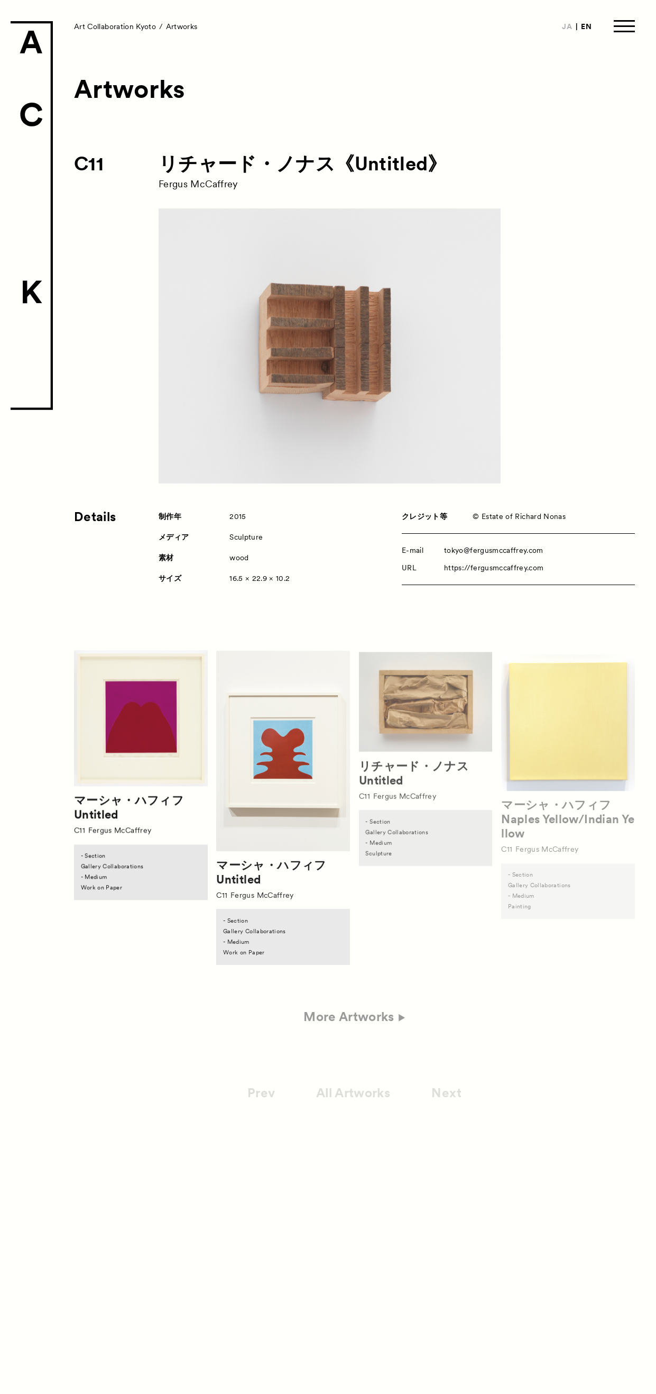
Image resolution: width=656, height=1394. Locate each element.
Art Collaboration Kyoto (115, 26)
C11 (89, 164)
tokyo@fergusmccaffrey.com (493, 550)
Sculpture (246, 537)
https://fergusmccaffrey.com (493, 567)
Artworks (182, 26)
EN (586, 26)
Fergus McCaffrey (198, 184)
